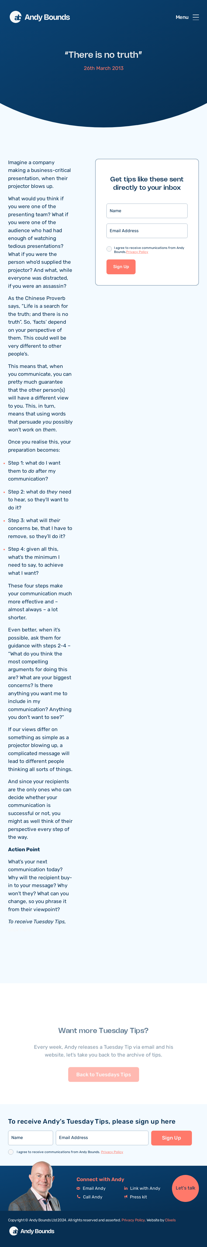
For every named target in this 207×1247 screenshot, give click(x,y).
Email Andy (91, 1188)
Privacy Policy (137, 252)
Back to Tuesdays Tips (103, 1088)
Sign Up (121, 267)
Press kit (135, 1197)
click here (19, 931)
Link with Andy (142, 1188)
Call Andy (89, 1197)
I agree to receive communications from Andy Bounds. (149, 251)
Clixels (170, 1220)
